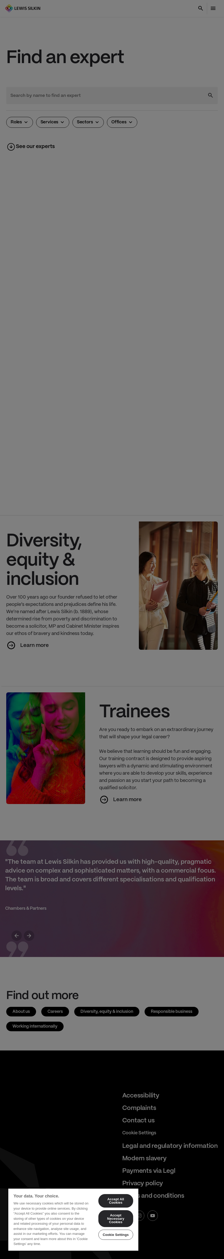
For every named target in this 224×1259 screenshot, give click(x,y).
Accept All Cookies (115, 1200)
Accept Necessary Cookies (115, 1218)
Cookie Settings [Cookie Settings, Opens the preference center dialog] (116, 1235)
